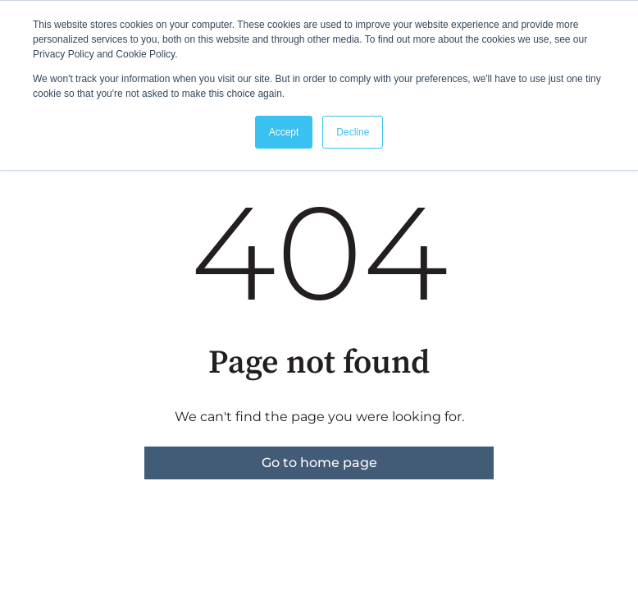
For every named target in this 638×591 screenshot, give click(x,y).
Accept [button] (284, 132)
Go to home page (319, 462)
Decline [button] (352, 132)
